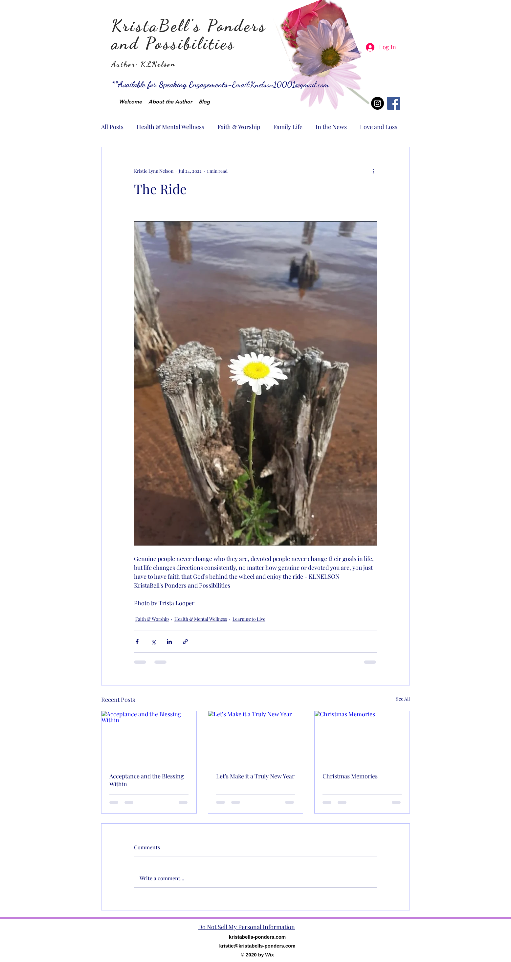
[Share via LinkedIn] (169, 641)
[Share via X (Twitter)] (153, 641)
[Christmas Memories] (362, 737)
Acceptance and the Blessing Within (146, 780)
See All (403, 699)
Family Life (287, 127)
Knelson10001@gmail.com (289, 84)
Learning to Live (249, 619)
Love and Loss (378, 127)
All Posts (112, 127)
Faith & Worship (238, 127)
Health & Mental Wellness (170, 127)
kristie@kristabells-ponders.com (257, 946)
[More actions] (373, 171)
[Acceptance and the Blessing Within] (148, 737)
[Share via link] (185, 641)
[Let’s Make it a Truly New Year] (255, 737)
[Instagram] (377, 103)
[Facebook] (393, 103)
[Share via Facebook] (137, 641)
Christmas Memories (350, 776)
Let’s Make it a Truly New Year (255, 776)
